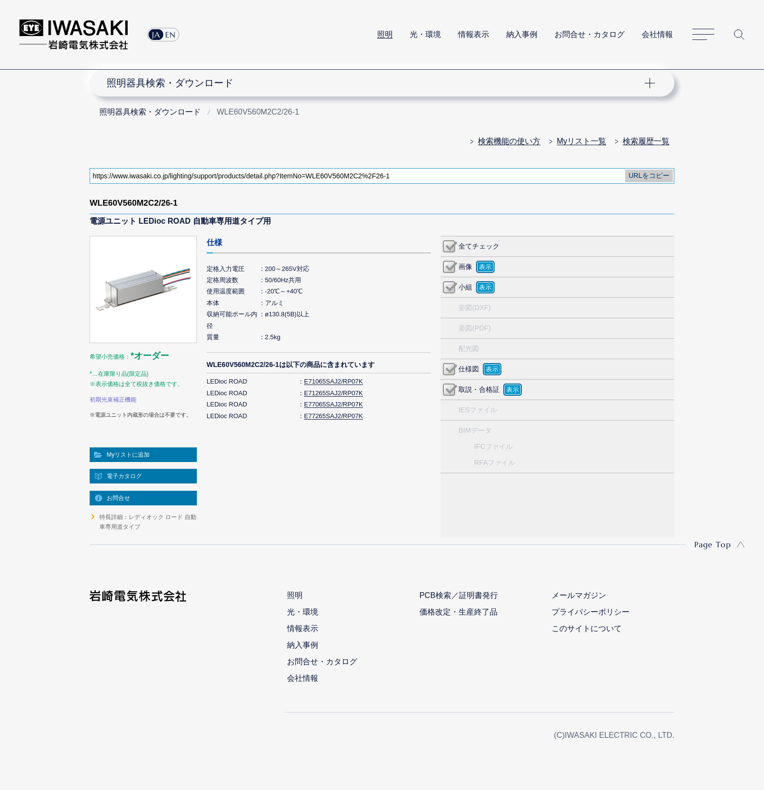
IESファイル (477, 410)
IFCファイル (493, 446)
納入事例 (521, 34)
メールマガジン (579, 595)
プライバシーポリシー (591, 612)
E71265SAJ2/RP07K (333, 393)
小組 (465, 287)
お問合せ (118, 498)
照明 (385, 34)
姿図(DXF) (474, 307)
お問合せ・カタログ (589, 34)
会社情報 (657, 34)
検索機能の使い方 (509, 141)
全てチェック (478, 246)
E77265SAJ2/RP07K (333, 416)
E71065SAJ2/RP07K (333, 381)
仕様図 (468, 369)
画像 (465, 266)
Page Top (712, 544)
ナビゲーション (377, 82)
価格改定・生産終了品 (458, 612)
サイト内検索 (739, 34)
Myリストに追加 (128, 454)
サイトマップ (703, 35)
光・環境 (425, 34)
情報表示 (473, 34)
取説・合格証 (478, 389)
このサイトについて (587, 628)
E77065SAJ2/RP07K (333, 404)
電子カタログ (124, 476)
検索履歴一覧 (646, 141)
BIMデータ (475, 430)
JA (156, 34)
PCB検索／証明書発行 (459, 595)
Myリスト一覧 (581, 141)
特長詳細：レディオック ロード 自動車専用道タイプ (147, 522)
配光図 (468, 348)
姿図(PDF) (474, 328)
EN (170, 34)
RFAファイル (494, 462)
